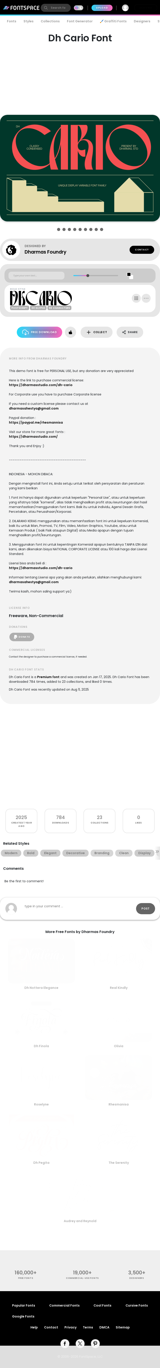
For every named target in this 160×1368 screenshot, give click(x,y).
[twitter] (80, 1343)
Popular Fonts (23, 1305)
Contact (142, 249)
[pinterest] (95, 1343)
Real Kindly (119, 988)
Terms (88, 1327)
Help (34, 1327)
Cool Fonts (102, 1305)
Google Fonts (23, 1316)
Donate (22, 637)
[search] (56, 8)
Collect (96, 332)
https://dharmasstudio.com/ (33, 436)
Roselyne (41, 1104)
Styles (28, 21)
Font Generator (80, 21)
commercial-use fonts (82, 1278)
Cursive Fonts (137, 1305)
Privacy (70, 1327)
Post (145, 908)
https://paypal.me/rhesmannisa (36, 422)
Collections (50, 21)
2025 (21, 817)
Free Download (39, 332)
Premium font (48, 677)
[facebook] (64, 1343)
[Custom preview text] (36, 276)
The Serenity (119, 1162)
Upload (102, 7)
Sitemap (123, 1327)
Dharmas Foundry (45, 252)
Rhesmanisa (119, 1104)
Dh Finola (41, 1046)
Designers (142, 21)
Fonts (11, 21)
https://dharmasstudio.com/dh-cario (41, 385)
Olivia (118, 1046)
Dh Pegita (41, 1162)
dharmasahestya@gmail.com (34, 408)
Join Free (145, 7)
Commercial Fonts (64, 1305)
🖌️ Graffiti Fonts (113, 21)
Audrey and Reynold (80, 1221)
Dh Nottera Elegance (41, 988)
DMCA (104, 1327)
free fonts (25, 1278)
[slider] (87, 275)
